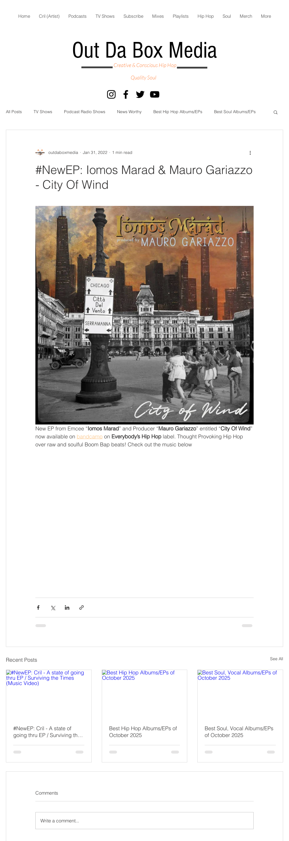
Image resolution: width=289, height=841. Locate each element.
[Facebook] (126, 94)
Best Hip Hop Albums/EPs (177, 111)
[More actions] (250, 152)
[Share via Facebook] (38, 607)
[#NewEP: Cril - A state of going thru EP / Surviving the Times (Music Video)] (48, 694)
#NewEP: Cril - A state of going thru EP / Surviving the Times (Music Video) (47, 731)
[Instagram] (111, 94)
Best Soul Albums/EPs (235, 111)
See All (276, 658)
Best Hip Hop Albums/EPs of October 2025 (143, 731)
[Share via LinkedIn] (67, 607)
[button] (275, 112)
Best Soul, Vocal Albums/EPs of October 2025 (239, 731)
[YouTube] (154, 94)
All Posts (14, 111)
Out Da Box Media (144, 50)
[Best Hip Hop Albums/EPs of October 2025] (144, 694)
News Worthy (129, 111)
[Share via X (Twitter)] (52, 607)
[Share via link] (81, 607)
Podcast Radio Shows (84, 111)
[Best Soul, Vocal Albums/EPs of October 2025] (240, 694)
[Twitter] (140, 94)
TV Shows (43, 111)
